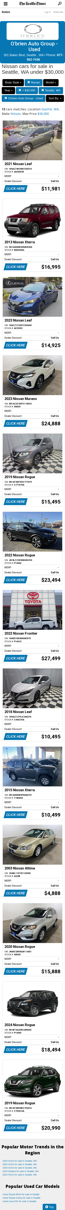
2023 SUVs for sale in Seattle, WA (20, 1167)
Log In (47, 12)
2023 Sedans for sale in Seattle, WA (21, 1171)
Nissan (33, 82)
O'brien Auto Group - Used (23, 98)
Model (51, 82)
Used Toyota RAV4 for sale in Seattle (21, 1194)
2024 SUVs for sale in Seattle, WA (20, 1164)
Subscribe (58, 12)
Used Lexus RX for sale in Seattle (19, 1201)
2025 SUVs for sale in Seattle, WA (20, 1161)
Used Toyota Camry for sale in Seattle (21, 1198)
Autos (6, 12)
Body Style (13, 82)
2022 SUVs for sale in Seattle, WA (20, 1174)
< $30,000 (26, 90)
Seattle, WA (50, 90)
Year (8, 90)
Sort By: (55, 98)
